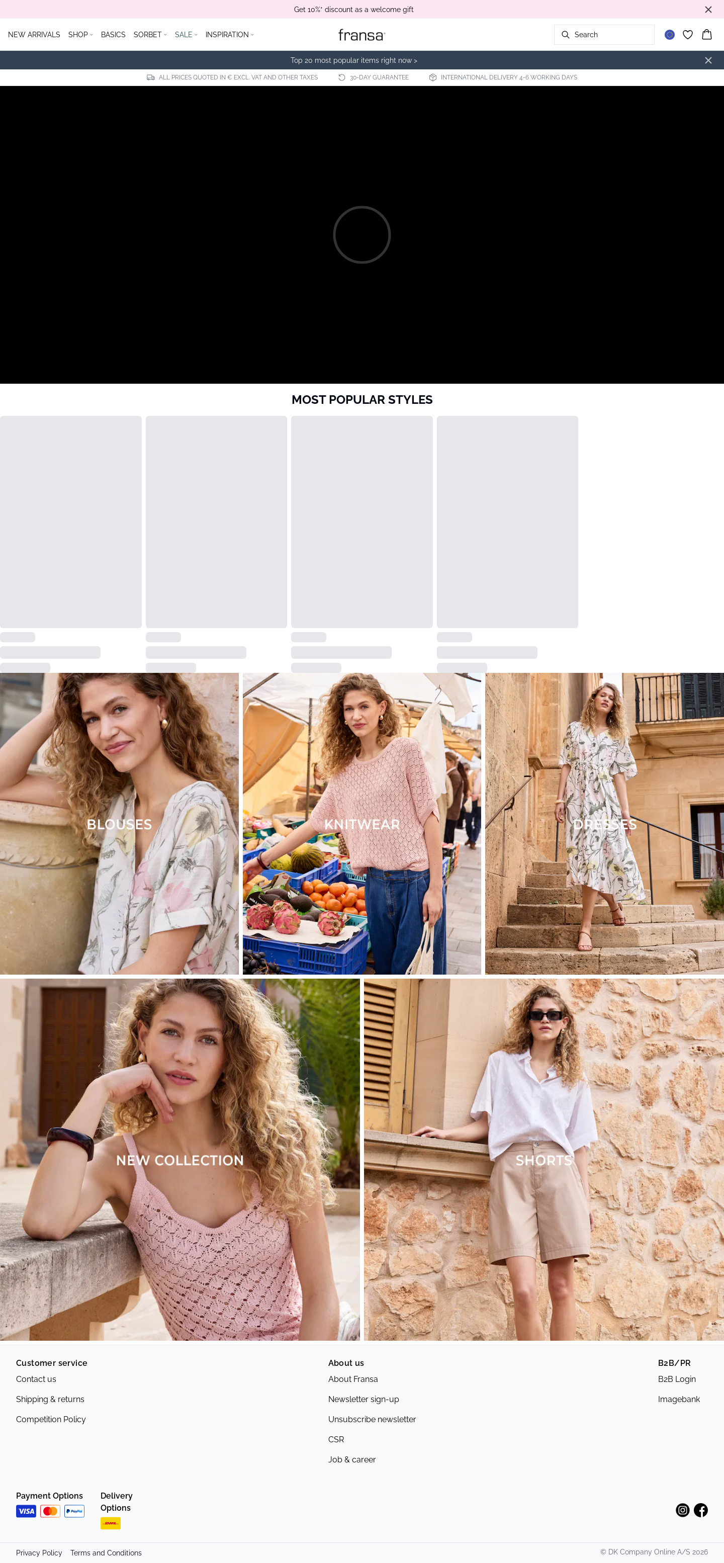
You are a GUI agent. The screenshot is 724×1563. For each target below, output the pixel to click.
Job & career (352, 1459)
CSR (336, 1439)
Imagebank (679, 1399)
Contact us (36, 1379)
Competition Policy (51, 1419)
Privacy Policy (39, 1553)
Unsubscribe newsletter (372, 1419)
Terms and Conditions (106, 1553)
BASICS (113, 35)
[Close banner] (708, 9)
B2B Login (677, 1379)
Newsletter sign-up (363, 1399)
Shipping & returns (50, 1399)
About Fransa (353, 1379)
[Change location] (670, 35)
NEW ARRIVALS (34, 35)
